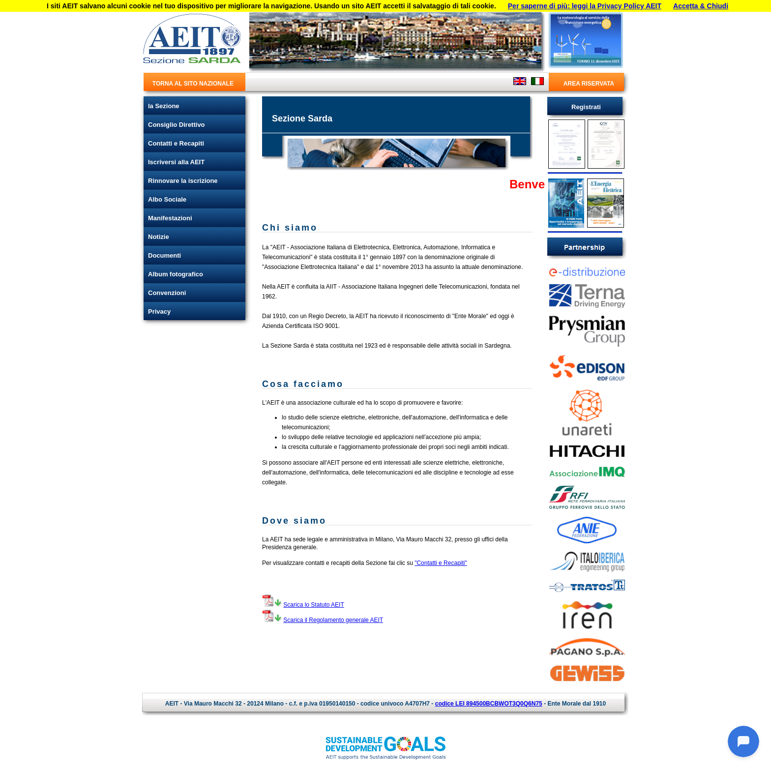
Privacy (159, 311)
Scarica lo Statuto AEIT (313, 604)
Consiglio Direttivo (176, 124)
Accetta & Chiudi (700, 6)
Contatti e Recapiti (176, 143)
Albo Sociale (167, 199)
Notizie (158, 236)
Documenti (164, 255)
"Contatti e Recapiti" (441, 563)
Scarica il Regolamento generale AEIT (333, 620)
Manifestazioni (170, 218)
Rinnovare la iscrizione (183, 180)
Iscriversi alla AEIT (176, 162)
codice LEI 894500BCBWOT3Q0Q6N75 (488, 703)
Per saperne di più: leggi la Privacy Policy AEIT (584, 6)
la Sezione (163, 106)
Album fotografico (175, 274)
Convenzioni (167, 292)
